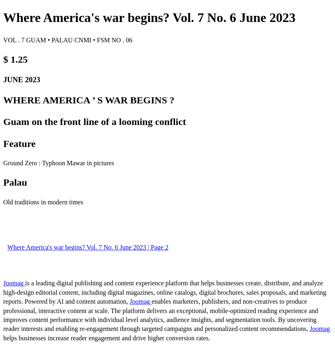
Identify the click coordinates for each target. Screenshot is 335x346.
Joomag (14, 283)
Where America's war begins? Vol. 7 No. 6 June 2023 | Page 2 (88, 247)
